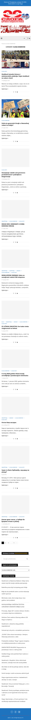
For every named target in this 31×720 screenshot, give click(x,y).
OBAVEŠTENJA (4, 221)
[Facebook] (12, 712)
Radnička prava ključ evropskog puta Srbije (14, 587)
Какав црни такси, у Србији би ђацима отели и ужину (13, 520)
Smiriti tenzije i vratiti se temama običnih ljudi (15, 673)
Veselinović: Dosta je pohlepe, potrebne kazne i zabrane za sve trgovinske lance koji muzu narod (15, 693)
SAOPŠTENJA (12, 270)
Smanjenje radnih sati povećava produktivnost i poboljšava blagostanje (13, 174)
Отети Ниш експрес (9, 422)
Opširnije (5, 89)
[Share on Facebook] (15, 92)
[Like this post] (13, 92)
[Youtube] (19, 712)
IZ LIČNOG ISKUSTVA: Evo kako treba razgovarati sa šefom (15, 327)
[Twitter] (15, 712)
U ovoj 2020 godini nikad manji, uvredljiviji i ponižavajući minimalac (15, 374)
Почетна (4, 43)
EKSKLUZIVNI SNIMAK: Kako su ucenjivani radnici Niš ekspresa (13, 276)
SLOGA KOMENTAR (5, 120)
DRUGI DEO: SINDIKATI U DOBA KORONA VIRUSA (13, 225)
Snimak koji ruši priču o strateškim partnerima (15, 630)
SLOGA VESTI (4, 71)
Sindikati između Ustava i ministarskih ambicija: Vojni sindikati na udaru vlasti (15, 76)
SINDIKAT (18, 270)
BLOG (3, 321)
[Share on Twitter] (17, 92)
